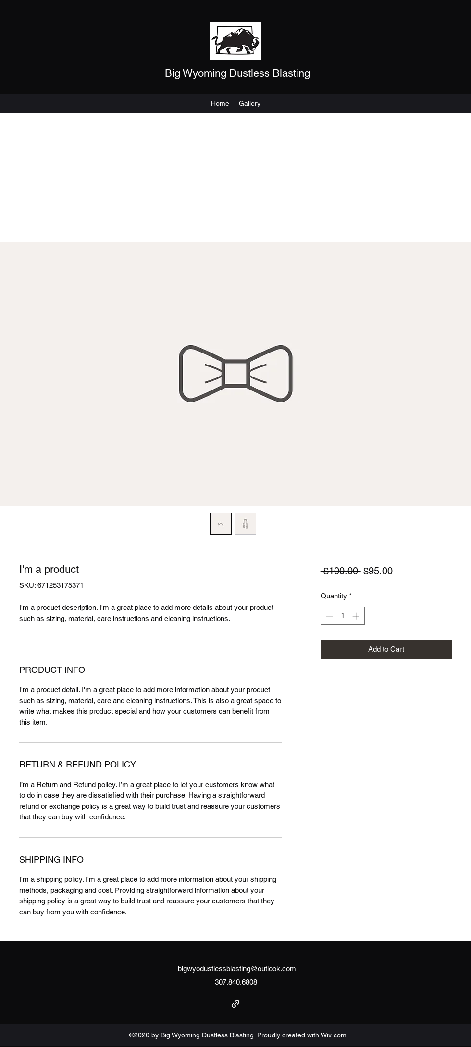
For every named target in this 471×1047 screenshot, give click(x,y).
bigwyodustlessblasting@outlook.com (237, 968)
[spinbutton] (342, 616)
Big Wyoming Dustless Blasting (237, 73)
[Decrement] (328, 616)
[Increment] (356, 616)
